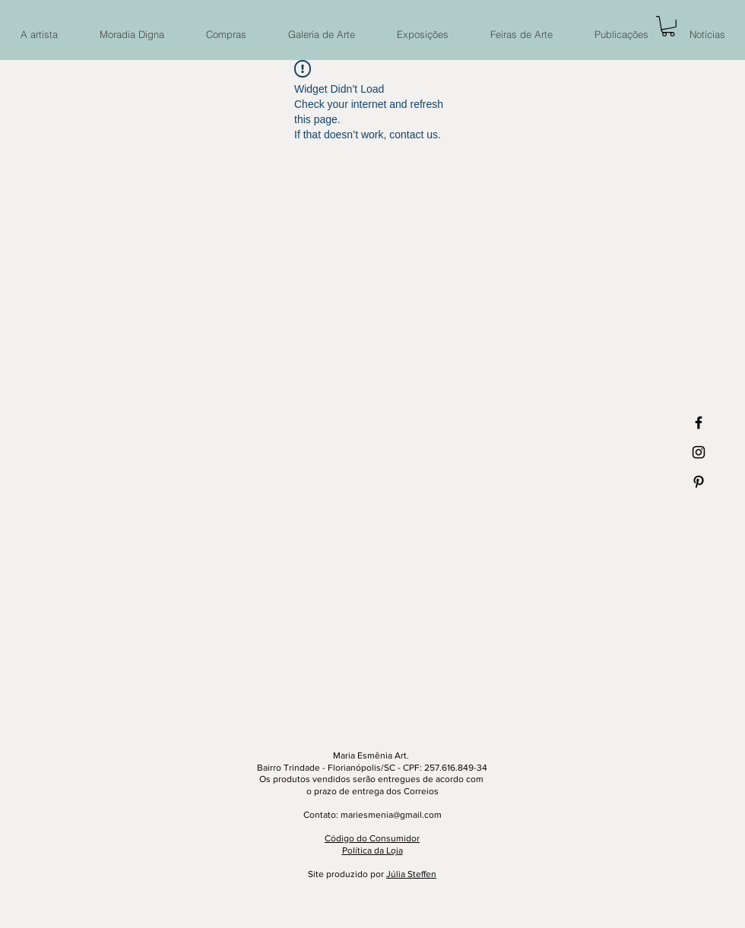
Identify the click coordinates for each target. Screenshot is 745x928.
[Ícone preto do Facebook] (698, 422)
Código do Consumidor (372, 838)
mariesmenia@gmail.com (391, 814)
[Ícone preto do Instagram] (698, 452)
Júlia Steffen (411, 874)
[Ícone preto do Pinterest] (698, 482)
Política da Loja (372, 850)
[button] (668, 26)
